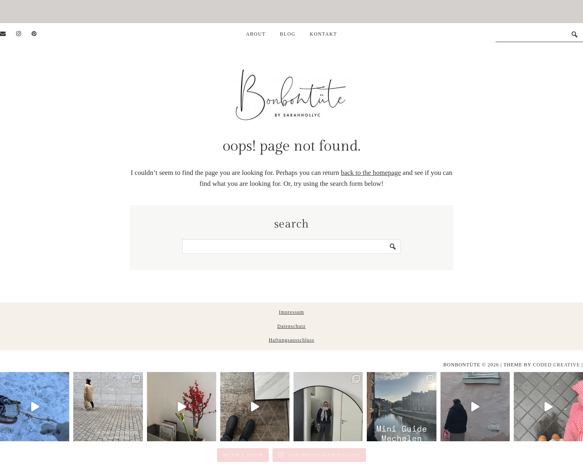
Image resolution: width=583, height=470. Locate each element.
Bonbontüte (291, 91)
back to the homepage (371, 173)
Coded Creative (556, 365)
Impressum (291, 312)
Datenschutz (291, 326)
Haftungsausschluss (292, 340)
